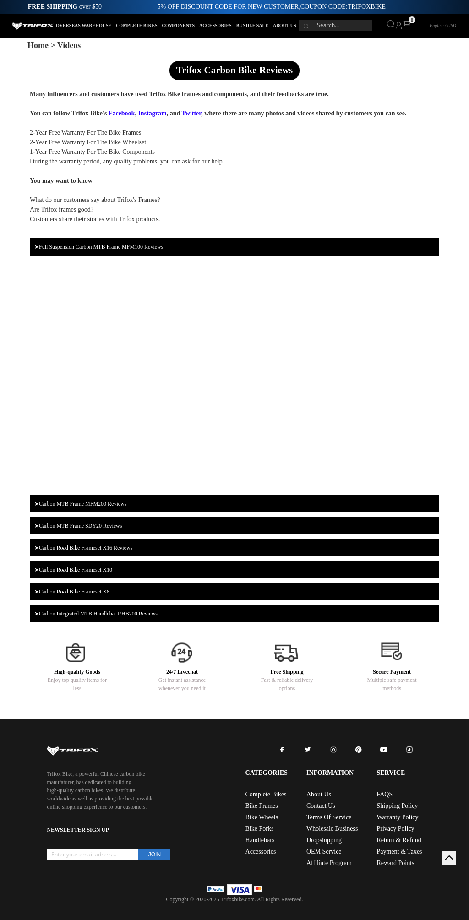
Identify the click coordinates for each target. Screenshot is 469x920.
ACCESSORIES (215, 25)
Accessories (260, 851)
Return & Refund (398, 840)
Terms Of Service (329, 817)
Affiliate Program (329, 863)
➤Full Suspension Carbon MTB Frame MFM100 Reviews (98, 247)
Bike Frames (261, 805)
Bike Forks (259, 828)
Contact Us (320, 805)
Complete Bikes (266, 794)
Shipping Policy (397, 805)
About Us (318, 794)
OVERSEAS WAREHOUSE (83, 25)
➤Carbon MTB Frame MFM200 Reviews (80, 504)
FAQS (384, 794)
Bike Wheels (261, 817)
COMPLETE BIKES (136, 25)
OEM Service (324, 851)
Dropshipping (324, 840)
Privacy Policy (395, 828)
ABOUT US (284, 25)
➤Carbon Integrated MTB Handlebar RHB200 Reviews (96, 613)
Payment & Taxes (399, 851)
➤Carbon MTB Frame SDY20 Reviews (78, 526)
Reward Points (395, 863)
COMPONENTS (178, 25)
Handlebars (260, 840)
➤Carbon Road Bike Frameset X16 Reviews (83, 547)
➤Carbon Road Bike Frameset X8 (71, 591)
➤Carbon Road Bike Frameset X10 (73, 569)
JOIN (154, 854)
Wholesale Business (332, 828)
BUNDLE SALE (252, 25)
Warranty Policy (397, 817)
